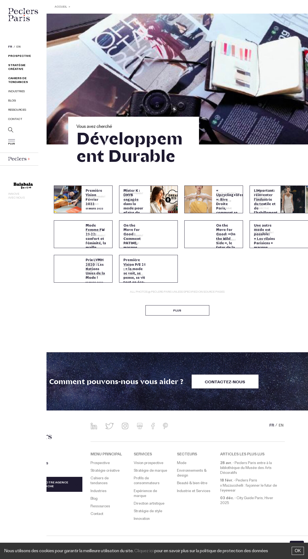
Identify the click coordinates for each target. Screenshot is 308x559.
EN (18, 47)
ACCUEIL (61, 7)
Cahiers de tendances (18, 80)
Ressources (17, 110)
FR (10, 47)
